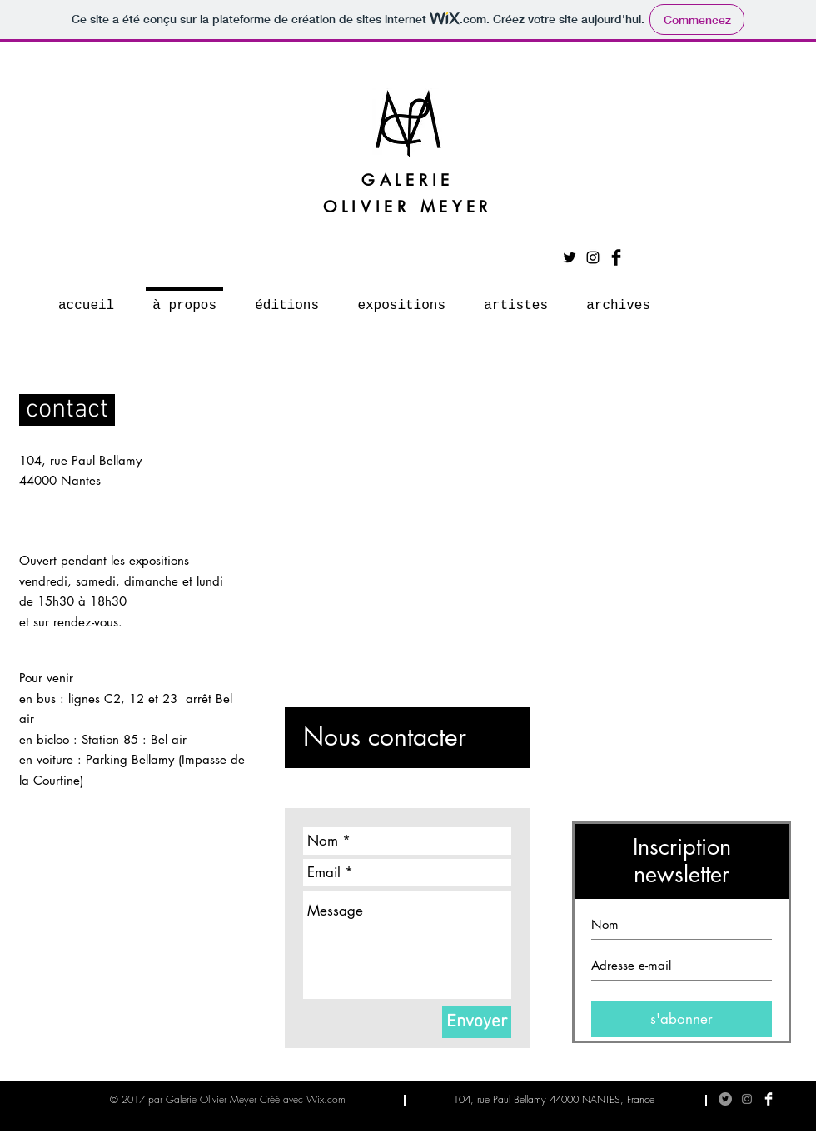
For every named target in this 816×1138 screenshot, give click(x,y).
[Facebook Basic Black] (616, 257)
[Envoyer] (476, 1022)
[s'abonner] (681, 1019)
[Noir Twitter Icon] (569, 257)
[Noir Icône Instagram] (593, 257)
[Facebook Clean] (768, 1099)
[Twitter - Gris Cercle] (725, 1099)
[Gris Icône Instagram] (747, 1099)
